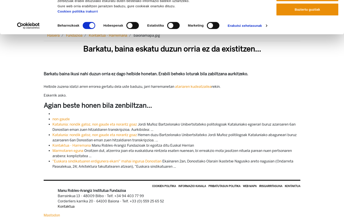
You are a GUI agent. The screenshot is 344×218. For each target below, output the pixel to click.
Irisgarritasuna (270, 186)
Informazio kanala (192, 186)
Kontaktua (292, 186)
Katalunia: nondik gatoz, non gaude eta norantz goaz (94, 124)
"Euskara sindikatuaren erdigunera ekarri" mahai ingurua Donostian (106, 161)
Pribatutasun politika (224, 186)
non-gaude (61, 119)
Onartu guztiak (307, 11)
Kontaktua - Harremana (71, 145)
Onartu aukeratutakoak (307, 26)
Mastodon (52, 215)
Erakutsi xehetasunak (245, 56)
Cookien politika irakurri (77, 42)
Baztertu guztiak (307, 40)
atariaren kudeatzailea (193, 87)
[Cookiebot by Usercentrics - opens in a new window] (28, 56)
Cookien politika (164, 186)
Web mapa (250, 186)
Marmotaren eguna (67, 151)
